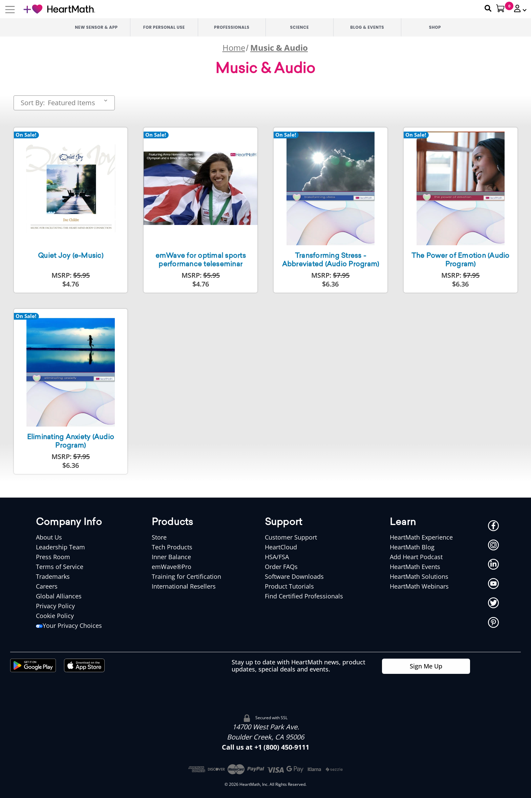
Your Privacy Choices (69, 625)
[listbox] (78, 103)
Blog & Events (367, 27)
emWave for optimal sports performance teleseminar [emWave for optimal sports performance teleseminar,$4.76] (200, 260)
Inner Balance (171, 557)
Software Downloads (294, 576)
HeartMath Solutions (419, 576)
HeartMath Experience (421, 537)
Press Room (53, 557)
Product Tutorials (289, 586)
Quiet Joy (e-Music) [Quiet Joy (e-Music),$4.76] (70, 256)
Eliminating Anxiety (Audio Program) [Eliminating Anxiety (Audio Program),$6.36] (70, 441)
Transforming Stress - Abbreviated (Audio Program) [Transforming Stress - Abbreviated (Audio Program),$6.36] (330, 260)
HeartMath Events (415, 567)
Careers (47, 586)
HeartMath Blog (412, 547)
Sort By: (33, 103)
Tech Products (172, 547)
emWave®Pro (171, 567)
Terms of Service (59, 567)
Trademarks (53, 576)
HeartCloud (281, 547)
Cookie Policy (55, 616)
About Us (49, 537)
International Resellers (184, 586)
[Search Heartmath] (484, 8)
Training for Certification (186, 576)
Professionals (231, 27)
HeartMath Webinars (419, 586)
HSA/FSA (277, 557)
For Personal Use (164, 27)
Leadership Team (60, 547)
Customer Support (291, 537)
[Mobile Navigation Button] (10, 9)
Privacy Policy (55, 606)
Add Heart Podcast (416, 557)
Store (159, 537)
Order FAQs (281, 567)
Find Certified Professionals (304, 596)
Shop (435, 27)
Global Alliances (59, 596)
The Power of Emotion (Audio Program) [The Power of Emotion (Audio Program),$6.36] (460, 260)
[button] (517, 8)
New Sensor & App (96, 27)
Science (299, 27)
